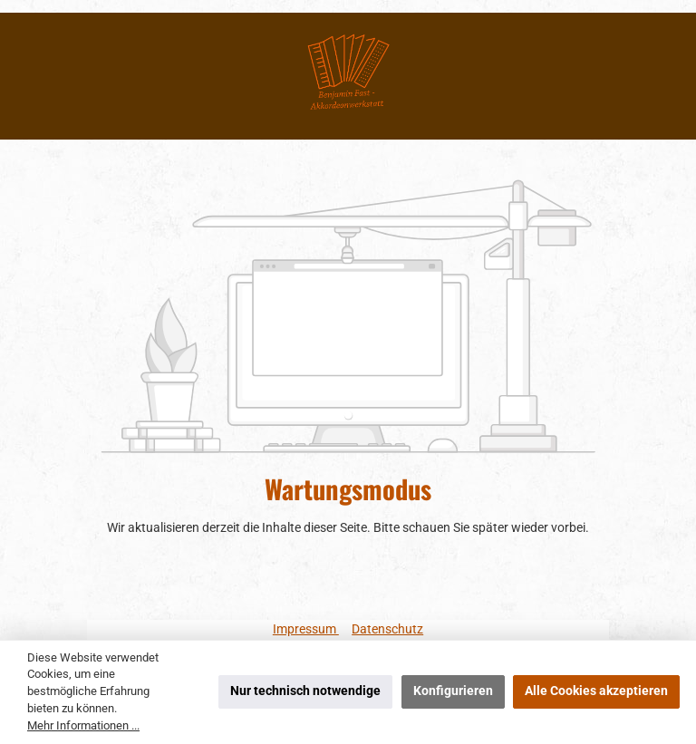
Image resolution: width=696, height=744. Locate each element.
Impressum (306, 629)
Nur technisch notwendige (305, 691)
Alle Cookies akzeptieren (596, 691)
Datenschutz (387, 629)
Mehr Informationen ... (83, 725)
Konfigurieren (453, 691)
